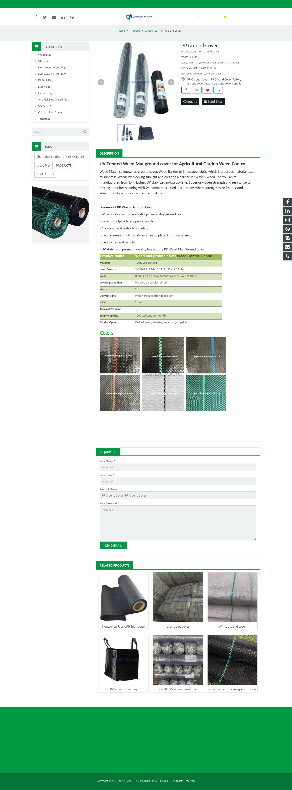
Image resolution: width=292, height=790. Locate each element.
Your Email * (107, 480)
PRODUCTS (63, 171)
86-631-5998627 (45, 4)
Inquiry (190, 107)
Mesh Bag (44, 92)
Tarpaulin (44, 124)
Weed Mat (133, 169)
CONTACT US (45, 179)
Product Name (108, 494)
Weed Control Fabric (194, 261)
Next (171, 88)
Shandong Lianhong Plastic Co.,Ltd (60, 162)
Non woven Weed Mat (52, 73)
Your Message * (109, 508)
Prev (101, 88)
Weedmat (153, 193)
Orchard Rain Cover (50, 118)
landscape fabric (195, 177)
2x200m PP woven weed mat (178, 693)
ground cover (158, 169)
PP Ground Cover (197, 85)
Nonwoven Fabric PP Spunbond (123, 630)
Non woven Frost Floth (52, 79)
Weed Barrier (168, 177)
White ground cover (232, 630)
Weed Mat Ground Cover (187, 254)
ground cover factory (200, 89)
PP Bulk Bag (45, 86)
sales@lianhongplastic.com (78, 4)
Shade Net (44, 111)
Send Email (213, 107)
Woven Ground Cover (138, 212)
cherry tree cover (178, 630)
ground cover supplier (228, 89)
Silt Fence (44, 66)
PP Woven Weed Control (209, 182)
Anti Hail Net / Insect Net (53, 105)
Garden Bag (45, 98)
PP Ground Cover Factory (226, 85)
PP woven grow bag (123, 693)
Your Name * (107, 466)
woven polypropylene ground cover (232, 693)
